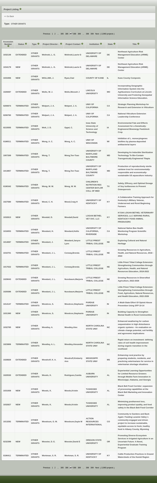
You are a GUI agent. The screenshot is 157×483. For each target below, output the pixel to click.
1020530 (7, 375)
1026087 (7, 92)
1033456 (7, 78)
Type (34, 44)
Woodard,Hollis (71, 231)
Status (21, 44)
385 (62, 34)
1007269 (7, 155)
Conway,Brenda (71, 253)
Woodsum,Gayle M (73, 421)
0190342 (7, 186)
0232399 (7, 441)
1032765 (7, 327)
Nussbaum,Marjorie (73, 279)
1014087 (7, 242)
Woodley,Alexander (73, 344)
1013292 (7, 421)
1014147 (7, 304)
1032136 (7, 55)
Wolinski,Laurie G (72, 55)
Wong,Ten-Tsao (71, 155)
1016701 (7, 253)
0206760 (7, 115)
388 (74, 34)
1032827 (7, 404)
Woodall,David (71, 217)
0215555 (7, 127)
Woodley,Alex (70, 327)
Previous (46, 34)
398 (87, 34)
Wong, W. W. (70, 186)
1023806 (7, 344)
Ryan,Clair (69, 78)
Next (97, 34)
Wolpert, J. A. (70, 106)
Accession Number (8, 43)
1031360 (7, 313)
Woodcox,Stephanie (73, 304)
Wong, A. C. (69, 141)
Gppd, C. (68, 127)
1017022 (7, 267)
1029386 (7, 291)
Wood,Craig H (71, 202)
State (110, 44)
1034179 (7, 67)
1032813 (7, 217)
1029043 (7, 279)
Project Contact (73, 44)
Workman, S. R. (71, 455)
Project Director (50, 44)
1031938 (7, 390)
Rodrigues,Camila (72, 375)
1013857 (7, 171)
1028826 (7, 360)
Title (134, 44)
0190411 (7, 455)
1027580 (7, 202)
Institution (94, 44)
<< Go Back (9, 16)
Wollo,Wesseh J (72, 92)
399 (92, 34)
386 (66, 34)
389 (79, 34)
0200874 (7, 106)
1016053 (7, 231)
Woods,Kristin (71, 390)
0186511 (7, 141)
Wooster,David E (72, 441)
